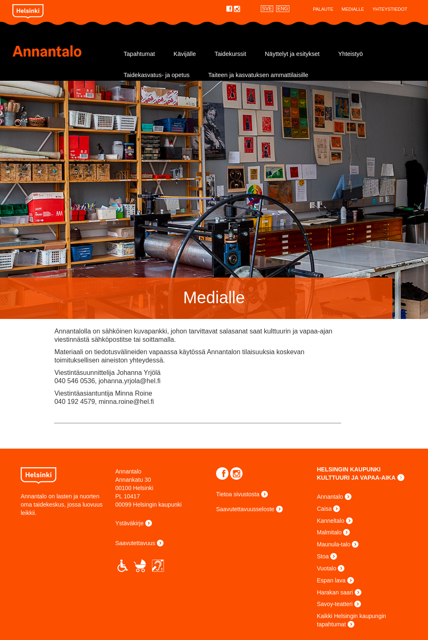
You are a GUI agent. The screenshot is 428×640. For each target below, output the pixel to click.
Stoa (323, 556)
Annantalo (62, 51)
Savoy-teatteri (335, 604)
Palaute (323, 9)
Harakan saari (335, 592)
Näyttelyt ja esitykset (292, 54)
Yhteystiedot (390, 9)
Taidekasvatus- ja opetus (157, 75)
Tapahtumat (139, 54)
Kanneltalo (330, 520)
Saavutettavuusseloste (245, 509)
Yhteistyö (350, 54)
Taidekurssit (230, 54)
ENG (282, 9)
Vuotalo (327, 568)
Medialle (352, 9)
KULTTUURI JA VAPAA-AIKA (356, 477)
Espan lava (331, 580)
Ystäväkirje (129, 523)
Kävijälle (184, 54)
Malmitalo (329, 532)
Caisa (324, 508)
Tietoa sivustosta (238, 494)
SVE (267, 9)
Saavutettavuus (135, 543)
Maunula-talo (334, 544)
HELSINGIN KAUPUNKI (349, 469)
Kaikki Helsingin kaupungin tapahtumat (351, 620)
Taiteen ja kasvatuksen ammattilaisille (258, 75)
